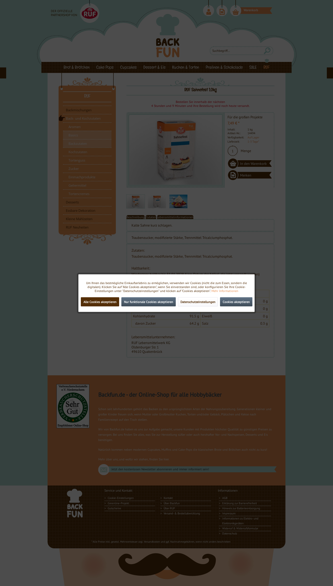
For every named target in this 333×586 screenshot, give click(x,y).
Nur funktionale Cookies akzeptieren (148, 302)
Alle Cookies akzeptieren (100, 302)
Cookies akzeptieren (236, 302)
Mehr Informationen (224, 291)
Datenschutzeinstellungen (197, 302)
